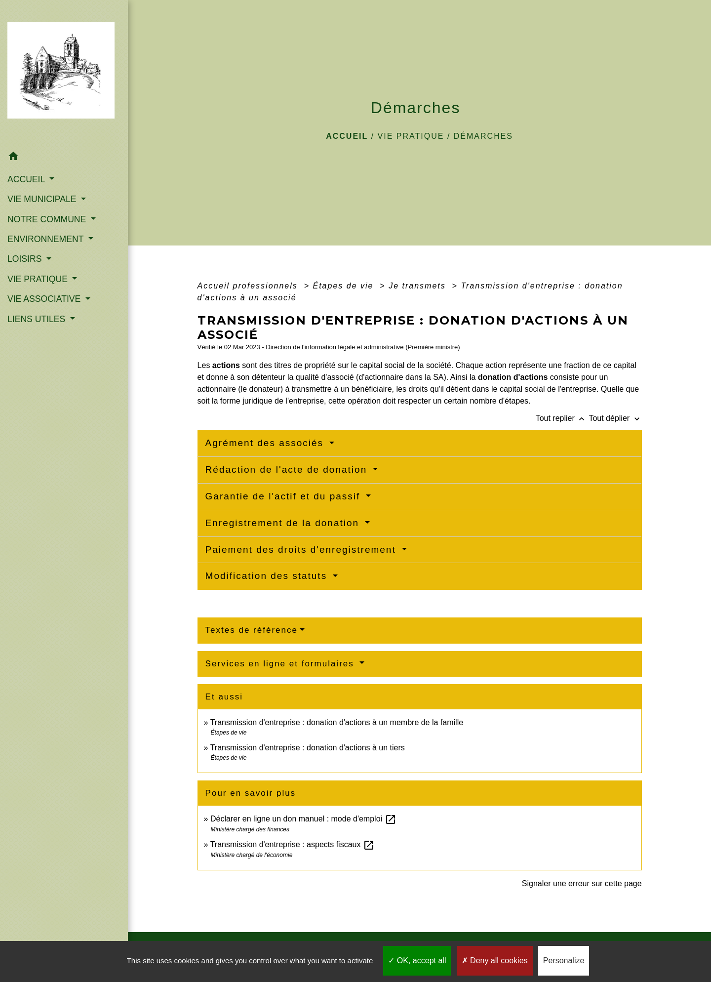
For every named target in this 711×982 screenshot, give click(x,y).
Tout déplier (615, 418)
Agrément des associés (266, 443)
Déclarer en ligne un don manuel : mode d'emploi (303, 819)
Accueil (347, 136)
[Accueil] (63, 73)
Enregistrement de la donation (284, 523)
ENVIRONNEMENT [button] (46, 239)
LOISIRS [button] (25, 259)
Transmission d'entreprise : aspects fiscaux (292, 844)
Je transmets (419, 286)
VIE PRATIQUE (411, 136)
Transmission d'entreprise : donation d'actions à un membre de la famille (336, 722)
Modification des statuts (268, 576)
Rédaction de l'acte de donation (288, 469)
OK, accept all (417, 960)
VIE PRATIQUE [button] (38, 279)
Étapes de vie (344, 286)
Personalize (564, 960)
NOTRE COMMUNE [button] (47, 219)
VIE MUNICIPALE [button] (43, 199)
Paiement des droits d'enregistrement (302, 549)
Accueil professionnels (249, 286)
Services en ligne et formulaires (281, 663)
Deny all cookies (495, 960)
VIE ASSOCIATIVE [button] (45, 299)
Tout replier (562, 418)
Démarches (483, 136)
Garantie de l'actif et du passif (284, 496)
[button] (63, 158)
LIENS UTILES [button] (37, 319)
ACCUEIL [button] (27, 179)
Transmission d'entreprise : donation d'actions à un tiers (307, 747)
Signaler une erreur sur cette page (582, 883)
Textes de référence (251, 630)
